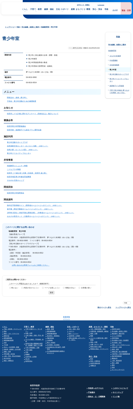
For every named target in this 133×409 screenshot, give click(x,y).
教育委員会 (28, 353)
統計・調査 (115, 354)
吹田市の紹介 (116, 320)
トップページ (10, 27)
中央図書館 (114, 60)
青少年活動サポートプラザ (17, 142)
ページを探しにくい (52, 288)
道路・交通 (93, 334)
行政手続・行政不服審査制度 (121, 345)
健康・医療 (50, 320)
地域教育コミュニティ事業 (17, 166)
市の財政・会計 (117, 334)
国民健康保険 (8, 329)
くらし (25, 9)
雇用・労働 (93, 325)
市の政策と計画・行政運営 (120, 332)
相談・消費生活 (9, 352)
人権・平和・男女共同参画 (12, 348)
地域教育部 (45, 27)
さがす (115, 10)
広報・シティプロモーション (121, 336)
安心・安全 (97, 9)
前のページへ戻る (104, 307)
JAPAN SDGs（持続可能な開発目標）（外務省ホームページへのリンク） (41, 213)
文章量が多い (86, 288)
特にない (14, 288)
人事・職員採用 (117, 352)
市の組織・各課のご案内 (30, 27)
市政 (106, 9)
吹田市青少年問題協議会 (16, 126)
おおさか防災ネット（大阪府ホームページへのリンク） (34, 216)
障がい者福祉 (51, 334)
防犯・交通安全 (95, 352)
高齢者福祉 (50, 329)
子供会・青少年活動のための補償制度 (21, 101)
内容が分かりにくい (31, 288)
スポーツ (71, 323)
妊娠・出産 (28, 325)
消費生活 (93, 357)
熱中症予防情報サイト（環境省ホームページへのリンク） (35, 205)
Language (101, 5)
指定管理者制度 (117, 348)
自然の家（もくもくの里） (23, 150)
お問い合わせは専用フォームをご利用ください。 (31, 265)
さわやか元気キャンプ (15, 180)
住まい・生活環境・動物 (11, 339)
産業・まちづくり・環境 (98, 318)
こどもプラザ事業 (14, 169)
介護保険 (50, 332)
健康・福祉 (49, 9)
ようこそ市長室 (117, 327)
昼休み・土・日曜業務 (96, 388)
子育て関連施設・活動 (32, 339)
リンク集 (116, 388)
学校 (26, 344)
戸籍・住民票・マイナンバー (13, 320)
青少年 (27, 350)
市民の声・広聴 (117, 339)
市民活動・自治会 (9, 345)
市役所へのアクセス (96, 380)
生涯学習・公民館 (31, 348)
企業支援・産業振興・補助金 (99, 323)
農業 (91, 327)
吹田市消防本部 (95, 355)
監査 (113, 359)
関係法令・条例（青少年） (17, 97)
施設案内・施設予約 (118, 325)
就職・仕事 (7, 343)
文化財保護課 (114, 65)
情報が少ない (70, 288)
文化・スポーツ (73, 318)
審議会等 (114, 350)
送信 (51, 292)
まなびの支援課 (115, 56)
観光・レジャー (73, 325)
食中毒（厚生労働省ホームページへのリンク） (31, 209)
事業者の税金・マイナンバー (99, 340)
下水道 (6, 336)
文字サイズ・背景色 (83, 5)
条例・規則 (115, 341)
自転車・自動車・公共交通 (12, 341)
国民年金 (6, 327)
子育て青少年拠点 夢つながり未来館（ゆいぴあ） (119, 91)
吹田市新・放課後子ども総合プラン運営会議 (24, 130)
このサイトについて (120, 380)
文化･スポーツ (62, 9)
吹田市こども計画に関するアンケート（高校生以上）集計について (32, 114)
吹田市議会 (115, 329)
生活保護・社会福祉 (53, 336)
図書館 (27, 346)
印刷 (125, 303)
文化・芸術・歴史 (74, 320)
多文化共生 (7, 350)
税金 (5, 323)
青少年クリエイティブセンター (19, 153)
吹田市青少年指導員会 (15, 193)
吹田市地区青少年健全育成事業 (19, 177)
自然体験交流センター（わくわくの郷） (28, 146)
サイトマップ (118, 384)
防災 (91, 350)
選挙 (113, 357)
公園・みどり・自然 (96, 336)
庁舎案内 (91, 384)
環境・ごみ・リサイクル (11, 325)
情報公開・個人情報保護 (119, 343)
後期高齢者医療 (9, 332)
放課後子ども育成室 (117, 86)
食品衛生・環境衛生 (53, 327)
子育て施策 (28, 341)
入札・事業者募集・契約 (98, 320)
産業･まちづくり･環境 (80, 9)
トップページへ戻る (123, 307)
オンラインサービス (118, 361)
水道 (5, 334)
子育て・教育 (36, 9)
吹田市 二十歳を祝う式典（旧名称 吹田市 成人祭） (27, 173)
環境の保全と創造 (95, 338)
